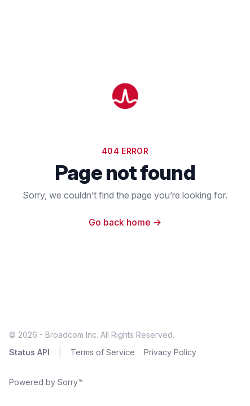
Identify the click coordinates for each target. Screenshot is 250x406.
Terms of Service (103, 352)
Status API (29, 352)
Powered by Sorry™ (46, 382)
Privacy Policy (170, 352)
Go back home (125, 222)
